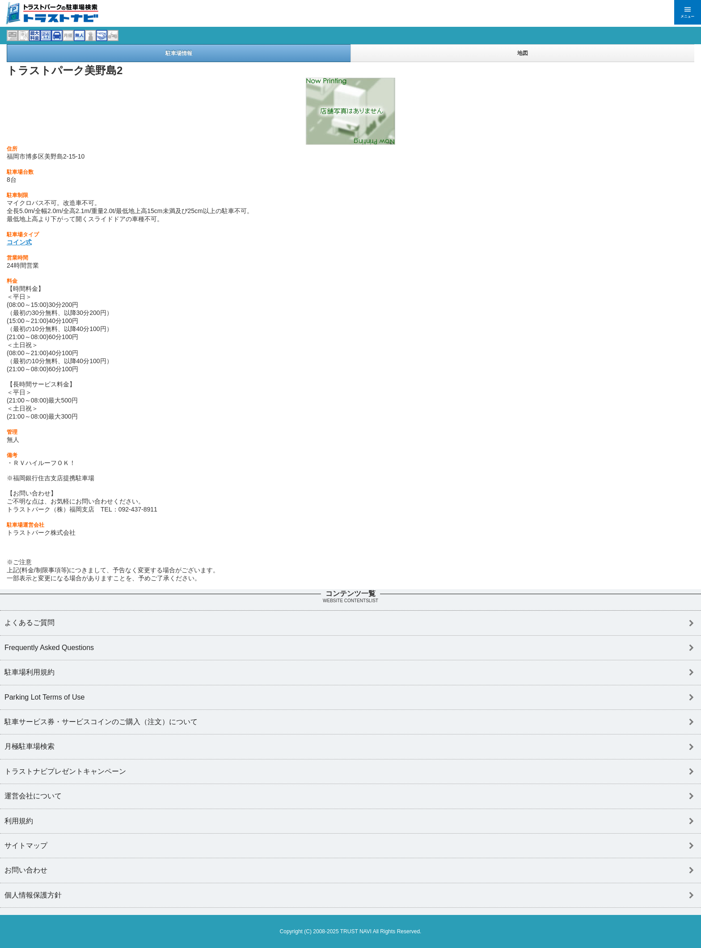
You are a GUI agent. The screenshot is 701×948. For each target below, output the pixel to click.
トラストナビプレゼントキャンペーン (65, 771)
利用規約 (18, 821)
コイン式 (19, 242)
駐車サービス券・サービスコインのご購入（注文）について (101, 722)
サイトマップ (25, 845)
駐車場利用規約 (29, 672)
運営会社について (33, 796)
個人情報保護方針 (33, 895)
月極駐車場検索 (29, 746)
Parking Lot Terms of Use (44, 697)
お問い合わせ (25, 870)
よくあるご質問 (29, 622)
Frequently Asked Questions (49, 647)
